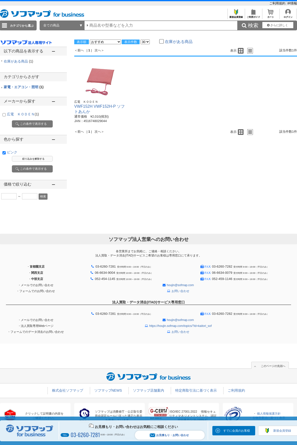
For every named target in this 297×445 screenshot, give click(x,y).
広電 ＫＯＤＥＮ (23, 114)
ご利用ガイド (253, 15)
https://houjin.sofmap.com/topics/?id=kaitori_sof (180, 326)
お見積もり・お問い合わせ (169, 435)
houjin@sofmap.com (180, 285)
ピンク (12, 152)
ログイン (288, 15)
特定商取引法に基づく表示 (196, 390)
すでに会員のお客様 (236, 430)
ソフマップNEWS (108, 390)
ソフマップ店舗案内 (148, 390)
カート (271, 15)
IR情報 (292, 3)
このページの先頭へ (273, 365)
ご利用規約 (277, 3)
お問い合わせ (180, 291)
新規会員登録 (236, 15)
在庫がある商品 (18, 61)
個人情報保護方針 (269, 413)
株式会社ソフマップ (67, 390)
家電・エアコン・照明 (24, 87)
